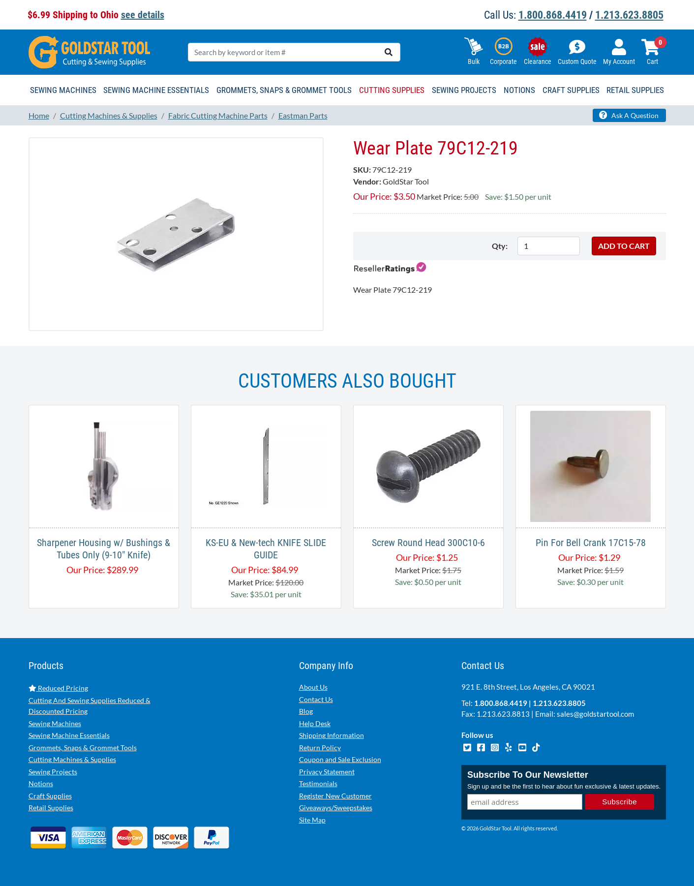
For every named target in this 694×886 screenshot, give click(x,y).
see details (142, 15)
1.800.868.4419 (552, 15)
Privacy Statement (327, 771)
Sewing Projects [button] (464, 90)
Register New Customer (335, 796)
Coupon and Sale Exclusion (340, 759)
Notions (41, 783)
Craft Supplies (50, 796)
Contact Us (316, 699)
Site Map (312, 820)
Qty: (500, 245)
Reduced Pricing (58, 688)
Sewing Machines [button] (63, 90)
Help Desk (315, 723)
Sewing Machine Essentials (69, 735)
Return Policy (320, 747)
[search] (388, 52)
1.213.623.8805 (629, 15)
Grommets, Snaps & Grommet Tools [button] (284, 90)
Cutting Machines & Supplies (72, 759)
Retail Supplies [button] (635, 90)
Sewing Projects (53, 771)
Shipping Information (331, 735)
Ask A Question (629, 115)
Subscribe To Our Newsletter (527, 775)
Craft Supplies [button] (571, 90)
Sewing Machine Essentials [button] (156, 90)
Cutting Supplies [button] (391, 90)
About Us (313, 687)
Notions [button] (519, 90)
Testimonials (318, 783)
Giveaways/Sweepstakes (335, 807)
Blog (306, 711)
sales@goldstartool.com (595, 713)
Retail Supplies (51, 807)
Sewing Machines (55, 723)
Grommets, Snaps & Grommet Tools (83, 747)
